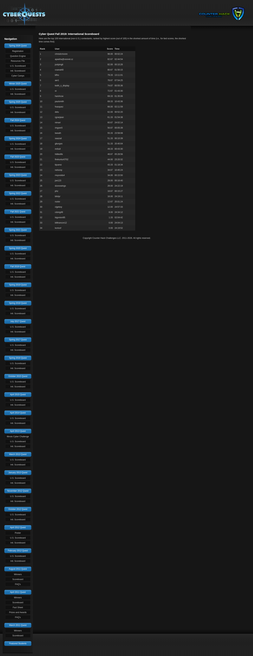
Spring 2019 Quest (18, 285)
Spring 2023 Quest (18, 175)
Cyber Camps (17, 76)
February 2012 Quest (18, 550)
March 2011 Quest (18, 625)
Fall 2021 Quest (17, 211)
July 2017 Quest (17, 321)
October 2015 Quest (17, 376)
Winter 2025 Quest (18, 83)
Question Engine (18, 56)
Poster (18, 533)
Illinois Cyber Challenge (18, 436)
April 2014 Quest (18, 413)
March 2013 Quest (18, 454)
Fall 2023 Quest (17, 157)
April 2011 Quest (18, 592)
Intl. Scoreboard (17, 71)
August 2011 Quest (18, 569)
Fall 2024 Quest (17, 120)
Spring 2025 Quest (18, 102)
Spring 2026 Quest (18, 45)
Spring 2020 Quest (18, 248)
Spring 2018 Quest (18, 303)
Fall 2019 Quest (17, 266)
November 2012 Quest (17, 491)
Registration (17, 51)
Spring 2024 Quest (18, 138)
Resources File (18, 61)
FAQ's (18, 584)
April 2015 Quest (18, 394)
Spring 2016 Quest (18, 358)
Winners (18, 574)
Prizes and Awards (18, 612)
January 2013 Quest (17, 472)
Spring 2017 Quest (18, 339)
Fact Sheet (18, 607)
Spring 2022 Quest (18, 193)
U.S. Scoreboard (18, 66)
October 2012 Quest (17, 509)
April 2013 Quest (18, 431)
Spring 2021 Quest (18, 230)
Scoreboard (17, 579)
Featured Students (18, 643)
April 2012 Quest (18, 527)
